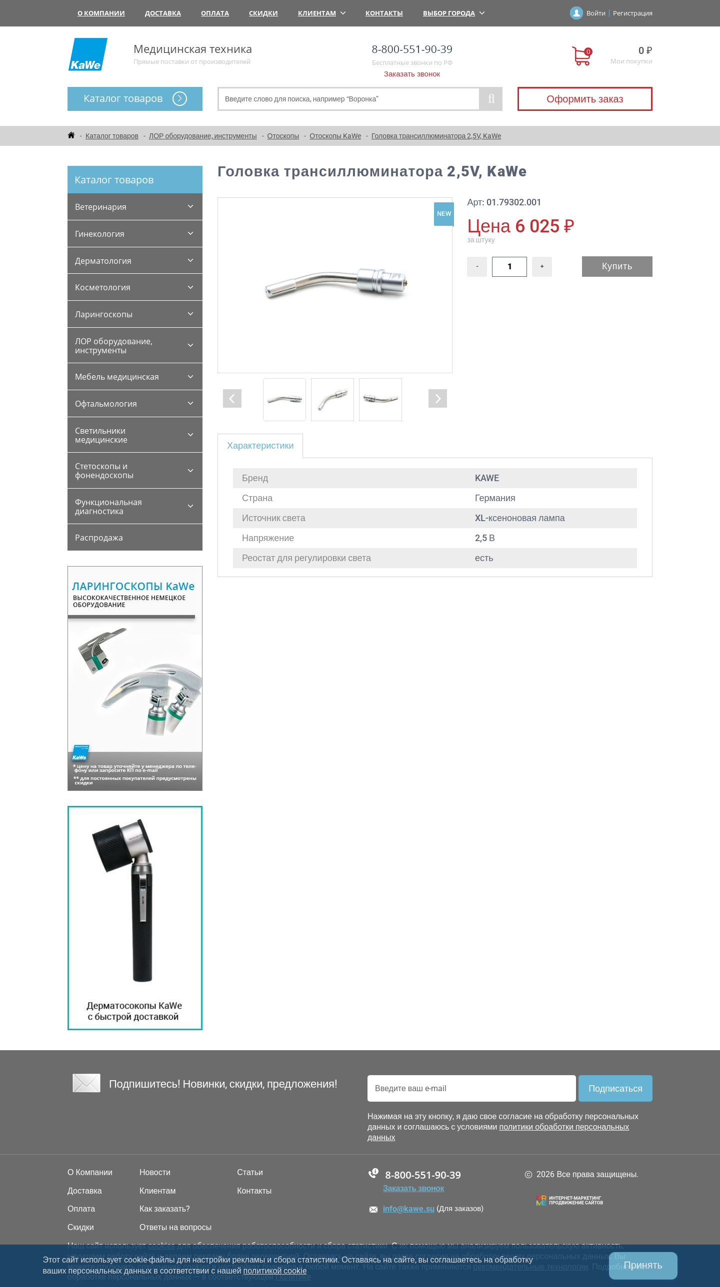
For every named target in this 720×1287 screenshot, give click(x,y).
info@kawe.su (408, 1209)
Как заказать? (165, 1209)
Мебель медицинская (117, 376)
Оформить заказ (584, 99)
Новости (155, 1172)
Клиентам (322, 12)
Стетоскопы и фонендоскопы (104, 471)
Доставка (163, 12)
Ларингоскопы (103, 314)
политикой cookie (275, 1271)
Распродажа (99, 537)
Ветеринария (100, 206)
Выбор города (453, 12)
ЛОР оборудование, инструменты (113, 346)
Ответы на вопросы (176, 1227)
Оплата (215, 12)
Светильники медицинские (101, 435)
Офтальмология (106, 403)
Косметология (102, 287)
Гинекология (99, 233)
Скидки (263, 12)
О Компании (101, 12)
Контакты (384, 12)
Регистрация (632, 12)
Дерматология (103, 260)
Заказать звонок (412, 73)
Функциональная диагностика (108, 507)
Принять (642, 1266)
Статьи (250, 1172)
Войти (596, 12)
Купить (617, 266)
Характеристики (260, 445)
